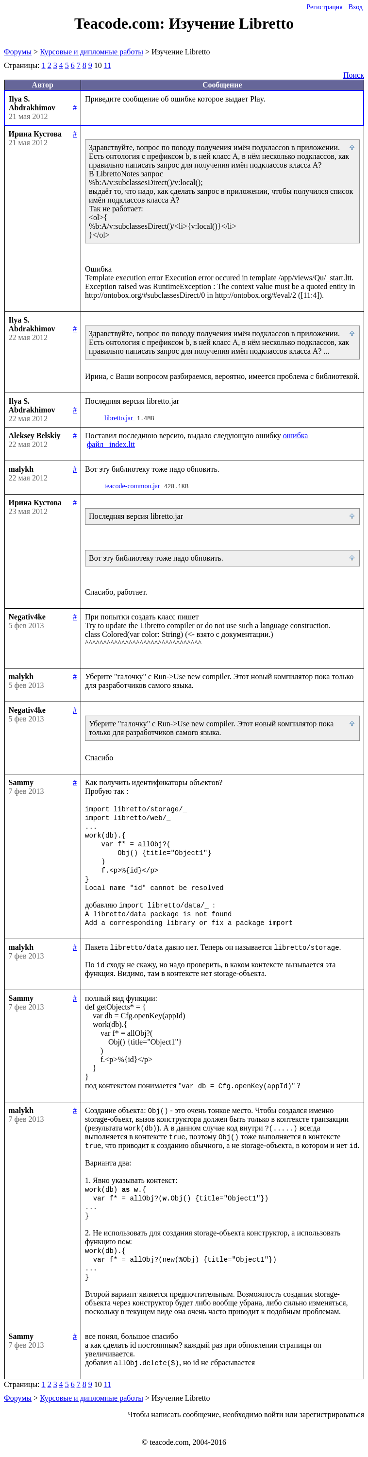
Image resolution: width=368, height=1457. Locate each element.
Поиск (353, 75)
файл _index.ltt (111, 444)
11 (107, 65)
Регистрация (324, 7)
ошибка (295, 435)
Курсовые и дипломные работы (91, 52)
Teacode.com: (121, 23)
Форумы (18, 52)
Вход (356, 7)
